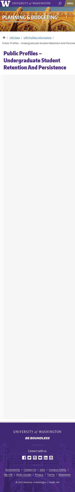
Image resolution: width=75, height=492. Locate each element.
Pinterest (51, 458)
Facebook (24, 458)
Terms (51, 474)
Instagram (35, 458)
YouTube (40, 458)
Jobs (42, 469)
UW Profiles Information (38, 37)
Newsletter (64, 474)
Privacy (39, 474)
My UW (8, 474)
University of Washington (6, 3)
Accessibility (13, 469)
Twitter (29, 458)
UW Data (15, 37)
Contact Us (30, 469)
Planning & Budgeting (4, 36)
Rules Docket (23, 474)
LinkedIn (46, 458)
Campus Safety (57, 469)
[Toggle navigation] (70, 3)
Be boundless (37, 438)
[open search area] (60, 3)
